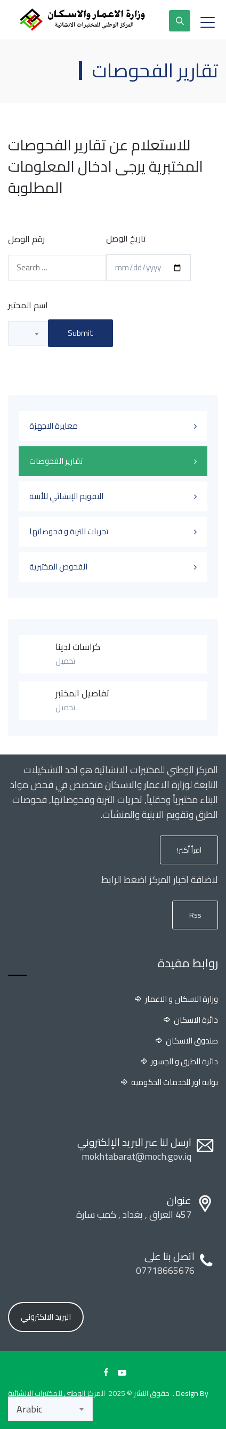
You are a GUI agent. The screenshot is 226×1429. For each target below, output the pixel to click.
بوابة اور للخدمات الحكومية (174, 1082)
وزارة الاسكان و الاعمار (181, 999)
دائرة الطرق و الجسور (184, 1061)
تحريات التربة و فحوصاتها (68, 531)
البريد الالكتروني (46, 1316)
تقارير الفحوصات (56, 461)
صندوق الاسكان (192, 1040)
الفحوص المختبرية (58, 566)
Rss (195, 915)
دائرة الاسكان (196, 1020)
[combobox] (28, 333)
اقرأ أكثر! (189, 850)
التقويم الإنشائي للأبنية (66, 496)
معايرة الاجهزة (53, 425)
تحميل (65, 661)
